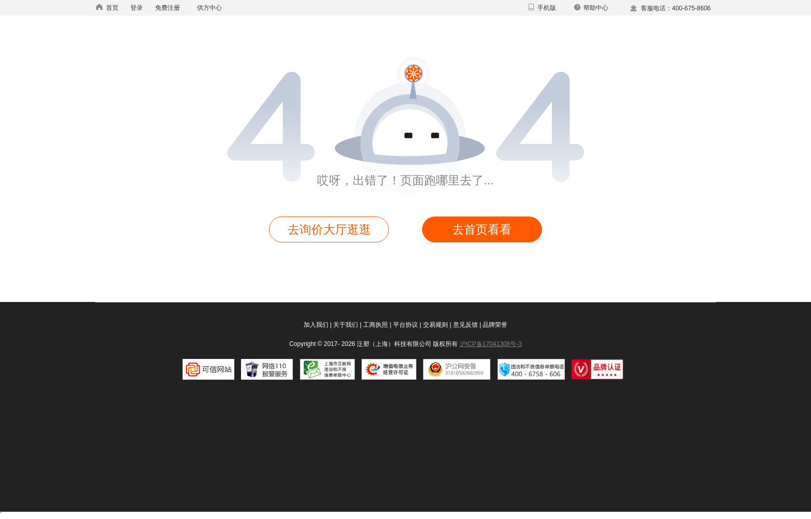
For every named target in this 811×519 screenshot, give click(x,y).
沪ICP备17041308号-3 (491, 344)
